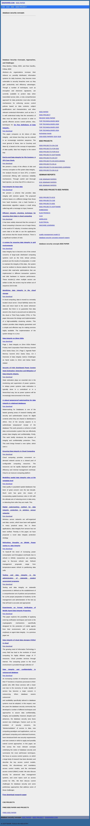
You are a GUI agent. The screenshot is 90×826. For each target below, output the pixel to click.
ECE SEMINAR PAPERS (47, 182)
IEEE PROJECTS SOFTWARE (50, 155)
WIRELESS (43, 219)
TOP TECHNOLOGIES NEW (49, 121)
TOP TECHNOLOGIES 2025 (49, 127)
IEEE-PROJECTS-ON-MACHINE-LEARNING (54, 167)
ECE (8, 7)
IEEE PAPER (20, 3)
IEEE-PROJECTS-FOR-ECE (49, 152)
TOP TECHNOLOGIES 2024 (49, 130)
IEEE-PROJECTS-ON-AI (47, 164)
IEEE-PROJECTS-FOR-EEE (49, 148)
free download (19, 216)
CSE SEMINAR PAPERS (47, 179)
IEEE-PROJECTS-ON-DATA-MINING (52, 161)
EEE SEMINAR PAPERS (47, 185)
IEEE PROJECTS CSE (47, 200)
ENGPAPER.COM (51, 817)
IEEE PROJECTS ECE (47, 197)
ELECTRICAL (44, 222)
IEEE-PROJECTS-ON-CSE (48, 145)
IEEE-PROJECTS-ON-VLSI (48, 170)
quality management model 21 (49, 234)
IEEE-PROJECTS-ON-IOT (48, 158)
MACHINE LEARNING (47, 225)
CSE (3, 7)
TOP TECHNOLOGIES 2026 (49, 124)
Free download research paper (15, 795)
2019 (55, 136)
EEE (13, 7)
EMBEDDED (43, 210)
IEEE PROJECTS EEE (47, 203)
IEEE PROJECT (21, 7)
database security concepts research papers (54, 237)
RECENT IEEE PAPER (47, 118)
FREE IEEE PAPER (9, 812)
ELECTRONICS (44, 213)
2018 (59, 136)
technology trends (45, 133)
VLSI (41, 216)
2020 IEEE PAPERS (46, 136)
